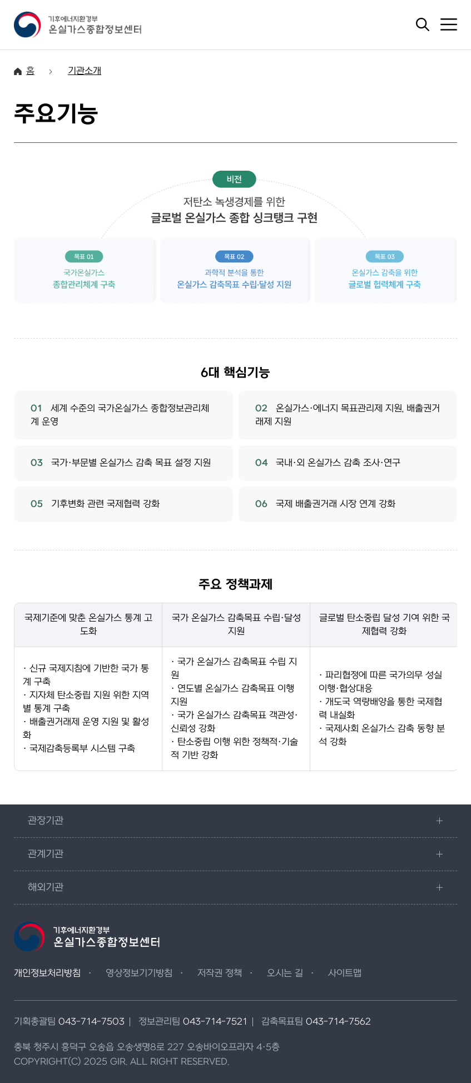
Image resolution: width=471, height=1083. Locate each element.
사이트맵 (344, 973)
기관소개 (84, 71)
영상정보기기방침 (139, 973)
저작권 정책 (219, 973)
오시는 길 (285, 973)
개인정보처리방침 (47, 973)
